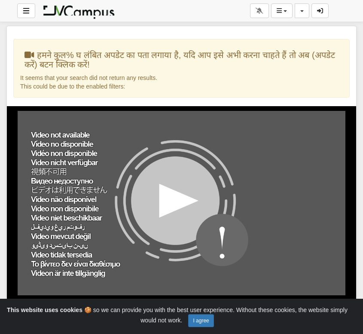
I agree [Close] (201, 321)
